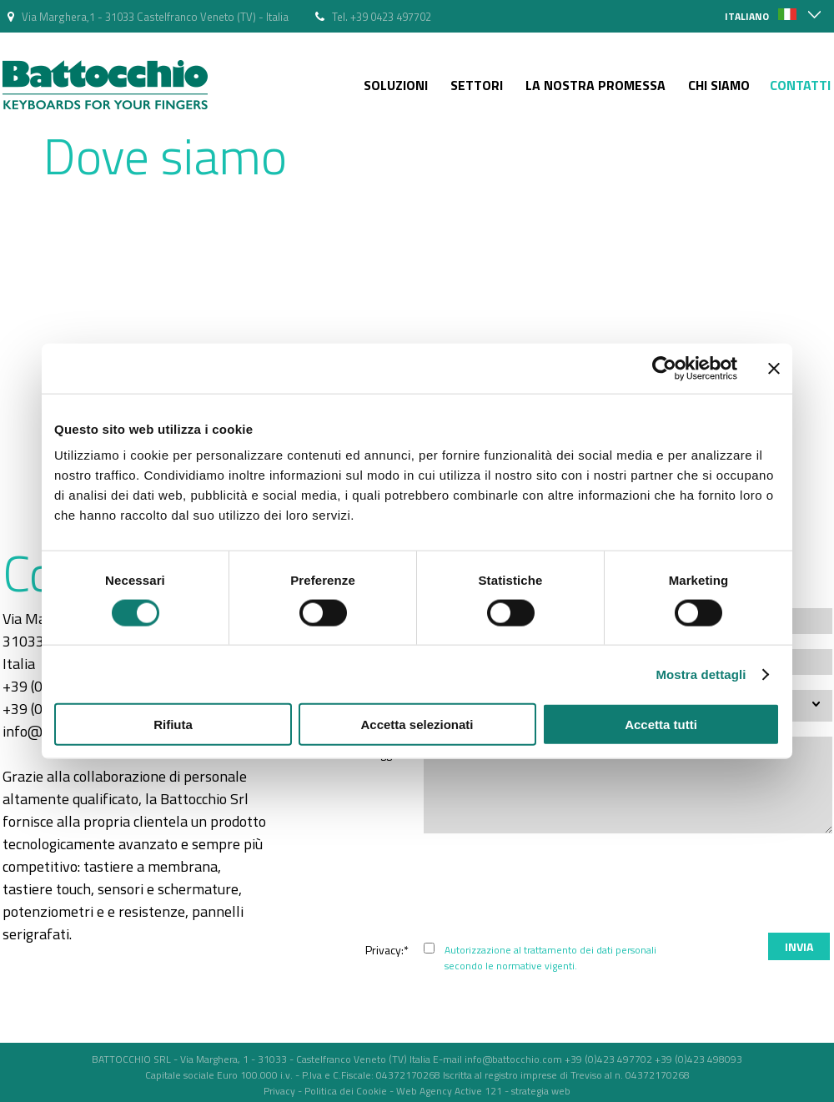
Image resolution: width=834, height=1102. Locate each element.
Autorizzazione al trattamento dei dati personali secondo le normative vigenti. (550, 958)
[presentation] (705, 885)
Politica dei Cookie (345, 1091)
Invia (799, 946)
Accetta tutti (661, 724)
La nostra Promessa (595, 85)
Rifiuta (173, 724)
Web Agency (424, 1091)
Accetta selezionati (416, 724)
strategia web (540, 1091)
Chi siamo (719, 85)
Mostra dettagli (701, 674)
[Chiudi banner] (774, 368)
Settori (476, 85)
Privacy (279, 1091)
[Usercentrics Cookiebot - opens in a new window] (664, 367)
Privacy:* (387, 950)
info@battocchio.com (513, 1059)
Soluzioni (396, 85)
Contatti (800, 85)
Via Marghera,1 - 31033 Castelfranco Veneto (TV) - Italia (155, 16)
